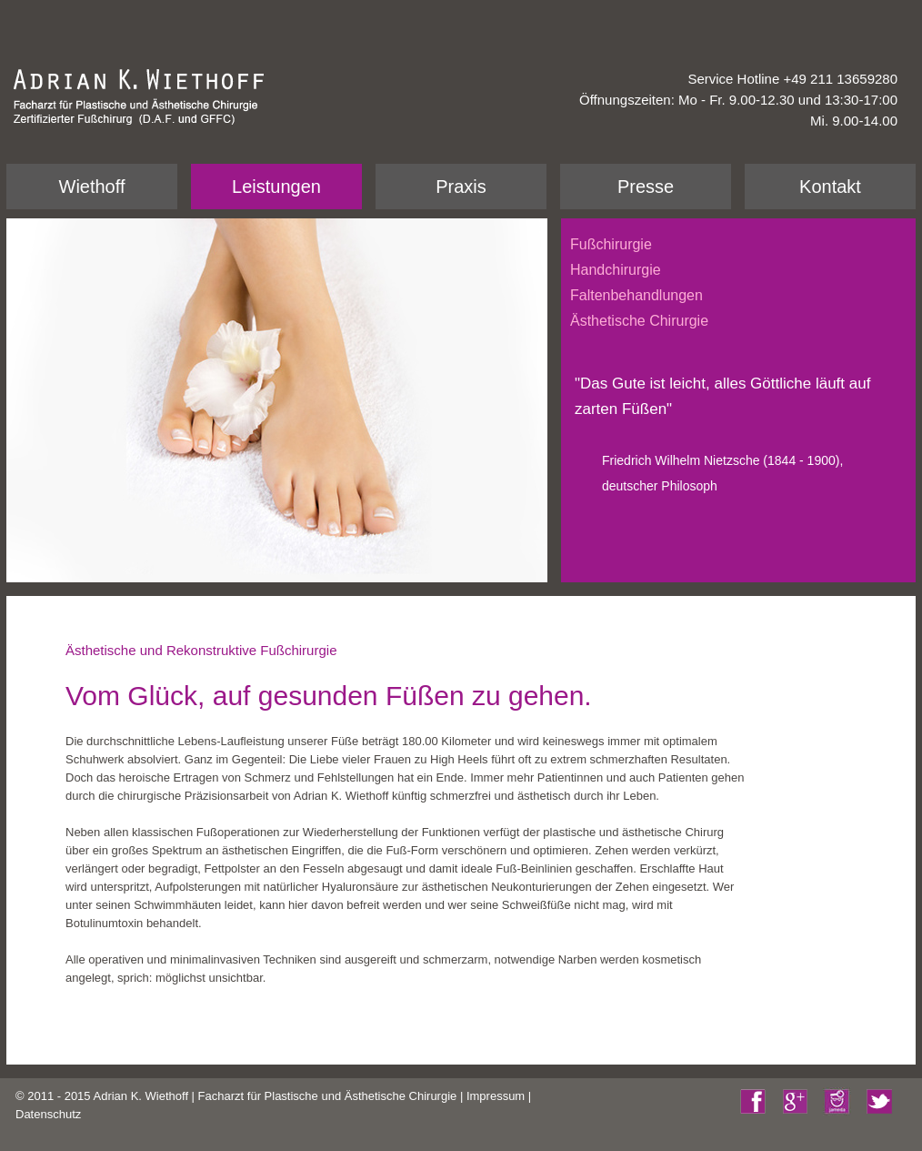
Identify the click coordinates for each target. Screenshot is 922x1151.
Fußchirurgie (611, 244)
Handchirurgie (615, 270)
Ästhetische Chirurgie (639, 320)
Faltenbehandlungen (636, 295)
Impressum (495, 1096)
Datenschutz (48, 1114)
